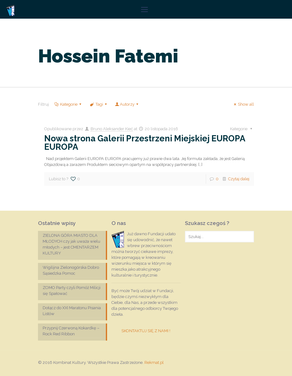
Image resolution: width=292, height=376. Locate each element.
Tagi (98, 104)
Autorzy (127, 104)
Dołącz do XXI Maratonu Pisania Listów (72, 310)
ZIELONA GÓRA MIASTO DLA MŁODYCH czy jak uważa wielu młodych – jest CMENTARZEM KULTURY (71, 244)
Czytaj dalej (238, 179)
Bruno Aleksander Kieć (112, 128)
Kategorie (68, 104)
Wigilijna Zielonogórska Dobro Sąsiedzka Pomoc (71, 270)
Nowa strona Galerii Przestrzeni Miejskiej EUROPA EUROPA (144, 143)
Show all (243, 104)
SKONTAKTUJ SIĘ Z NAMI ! (145, 330)
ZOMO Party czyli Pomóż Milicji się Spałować (72, 290)
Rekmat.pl (154, 362)
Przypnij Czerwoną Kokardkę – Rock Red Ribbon (71, 331)
